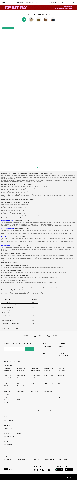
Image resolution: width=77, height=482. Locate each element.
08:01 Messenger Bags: (7, 228)
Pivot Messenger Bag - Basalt (7, 315)
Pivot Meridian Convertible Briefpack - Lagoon (11, 325)
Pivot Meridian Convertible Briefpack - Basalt (10, 323)
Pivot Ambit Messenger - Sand (7, 307)
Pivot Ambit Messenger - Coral (8, 320)
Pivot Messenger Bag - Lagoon (7, 302)
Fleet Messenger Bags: (7, 245)
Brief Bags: (4, 236)
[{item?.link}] (10, 471)
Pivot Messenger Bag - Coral (7, 317)
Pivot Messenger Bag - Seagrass (8, 310)
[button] (38, 362)
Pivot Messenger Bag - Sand (7, 312)
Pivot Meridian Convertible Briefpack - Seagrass (11, 304)
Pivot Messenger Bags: (7, 220)
